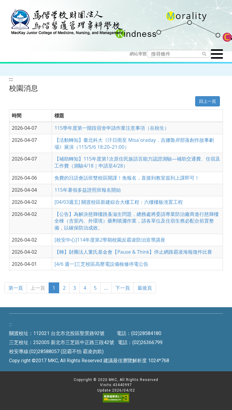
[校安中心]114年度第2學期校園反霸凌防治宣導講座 (109, 239)
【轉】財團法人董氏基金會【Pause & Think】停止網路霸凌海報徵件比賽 (133, 252)
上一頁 (38, 288)
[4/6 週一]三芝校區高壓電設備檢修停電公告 (101, 264)
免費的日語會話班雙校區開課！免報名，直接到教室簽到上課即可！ (126, 177)
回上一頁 (207, 101)
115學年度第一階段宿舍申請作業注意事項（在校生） (111, 128)
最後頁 (144, 288)
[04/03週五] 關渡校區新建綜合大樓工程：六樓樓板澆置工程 (118, 202)
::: (11, 79)
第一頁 (15, 288)
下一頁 (122, 288)
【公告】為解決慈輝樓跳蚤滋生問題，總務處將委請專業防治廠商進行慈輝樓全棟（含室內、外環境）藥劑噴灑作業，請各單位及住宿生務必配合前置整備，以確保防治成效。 (136, 221)
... (106, 288)
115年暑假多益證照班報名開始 (87, 190)
